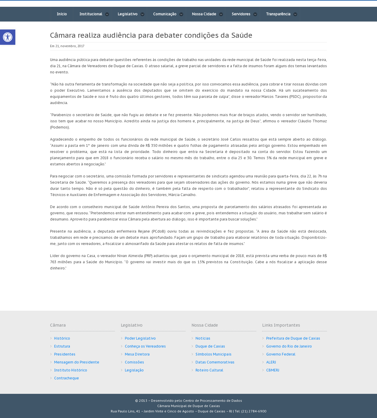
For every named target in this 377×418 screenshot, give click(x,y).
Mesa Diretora (137, 354)
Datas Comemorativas (215, 362)
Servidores (244, 14)
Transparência (281, 14)
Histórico (62, 338)
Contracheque (66, 378)
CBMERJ (272, 370)
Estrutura (62, 346)
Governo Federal (280, 354)
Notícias (203, 338)
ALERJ (271, 362)
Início (62, 14)
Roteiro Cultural (209, 370)
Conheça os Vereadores (145, 346)
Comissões (134, 362)
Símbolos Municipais (214, 354)
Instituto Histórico (70, 370)
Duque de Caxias (210, 346)
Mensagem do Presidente (76, 362)
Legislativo (131, 14)
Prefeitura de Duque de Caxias (293, 338)
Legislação (134, 370)
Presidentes (64, 354)
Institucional (94, 14)
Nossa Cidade (207, 14)
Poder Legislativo (140, 338)
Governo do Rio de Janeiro (289, 346)
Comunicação (168, 14)
